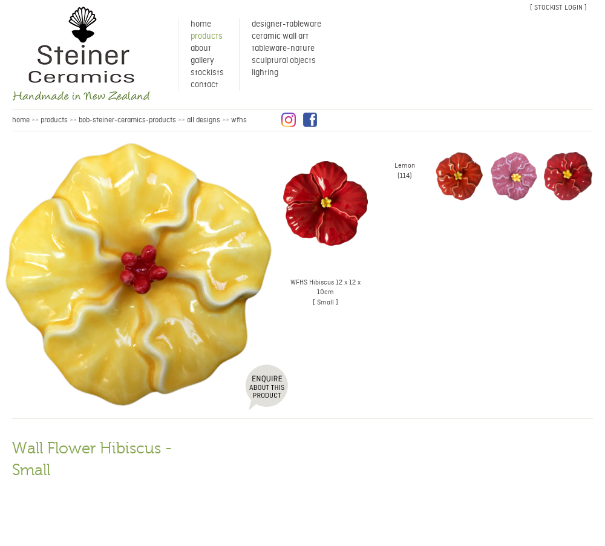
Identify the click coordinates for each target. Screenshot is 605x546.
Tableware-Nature (283, 48)
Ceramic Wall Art (280, 36)
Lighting (265, 72)
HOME (21, 120)
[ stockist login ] (558, 7)
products (54, 120)
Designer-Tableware (286, 24)
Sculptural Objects (284, 60)
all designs (203, 120)
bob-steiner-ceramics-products (127, 120)
